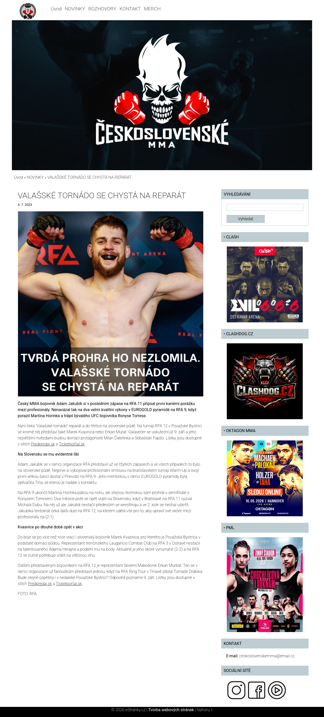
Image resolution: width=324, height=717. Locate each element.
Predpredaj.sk (43, 444)
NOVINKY (75, 9)
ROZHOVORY (102, 9)
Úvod (56, 9)
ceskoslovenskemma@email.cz (266, 656)
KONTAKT (130, 9)
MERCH (152, 9)
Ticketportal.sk (72, 444)
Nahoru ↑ (205, 709)
